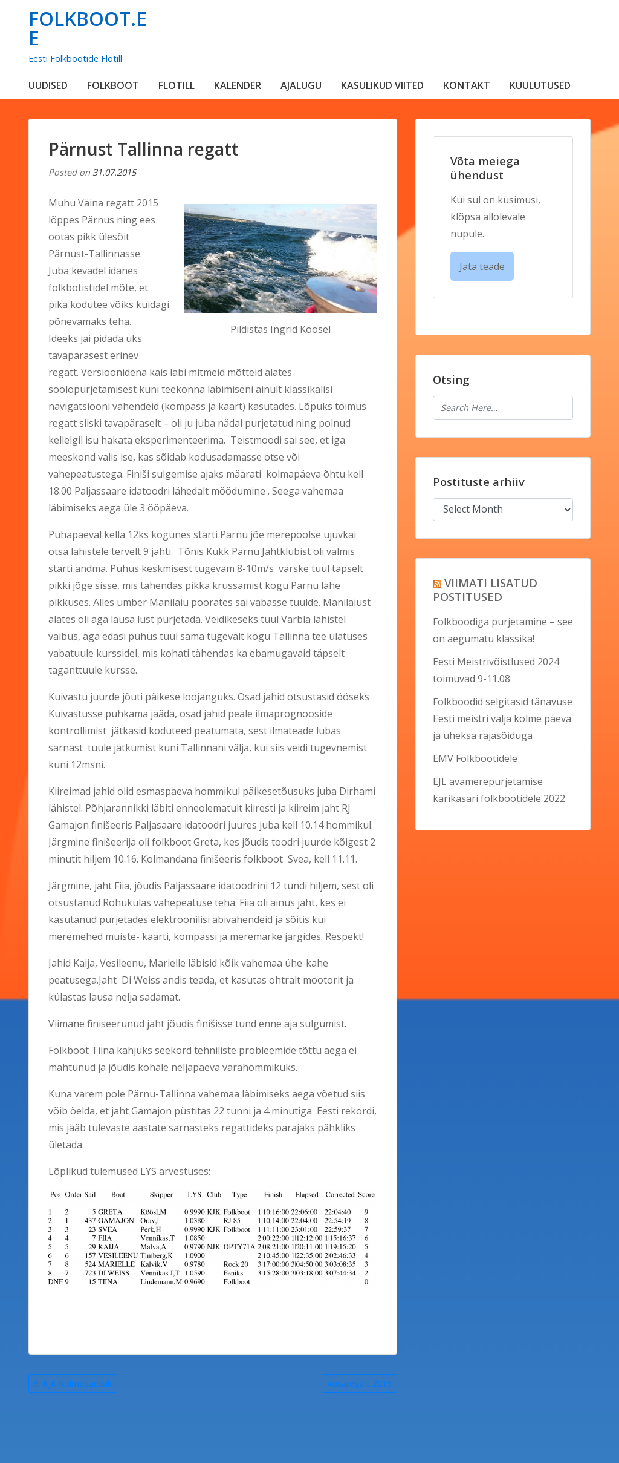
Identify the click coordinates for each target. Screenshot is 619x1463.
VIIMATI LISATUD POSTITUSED (485, 589)
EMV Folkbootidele (475, 758)
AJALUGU (301, 85)
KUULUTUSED (540, 85)
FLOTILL (176, 85)
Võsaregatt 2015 (359, 1383)
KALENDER (237, 85)
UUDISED (48, 85)
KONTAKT (466, 85)
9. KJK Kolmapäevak (73, 1383)
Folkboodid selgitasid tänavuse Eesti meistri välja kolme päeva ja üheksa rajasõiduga (502, 718)
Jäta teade (482, 266)
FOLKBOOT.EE (87, 28)
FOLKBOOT (113, 85)
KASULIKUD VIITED (382, 85)
